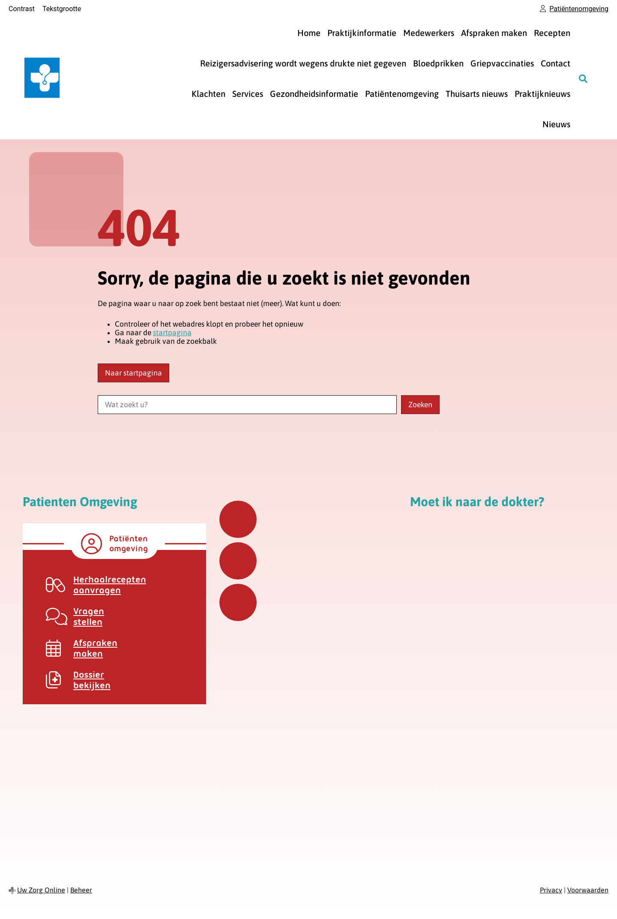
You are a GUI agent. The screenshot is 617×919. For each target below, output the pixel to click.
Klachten (208, 94)
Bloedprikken (438, 63)
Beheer (81, 890)
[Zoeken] (583, 78)
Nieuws (556, 124)
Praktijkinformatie (361, 33)
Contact (555, 63)
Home (308, 33)
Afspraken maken (494, 33)
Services (247, 94)
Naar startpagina (133, 373)
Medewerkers (428, 33)
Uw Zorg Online (41, 890)
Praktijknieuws (542, 94)
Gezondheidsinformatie (314, 94)
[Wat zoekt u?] (247, 404)
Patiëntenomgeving (402, 94)
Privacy (551, 890)
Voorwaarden (587, 890)
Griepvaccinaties (502, 63)
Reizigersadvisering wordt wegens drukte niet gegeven (303, 63)
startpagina (172, 332)
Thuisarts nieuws (477, 94)
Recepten (552, 33)
